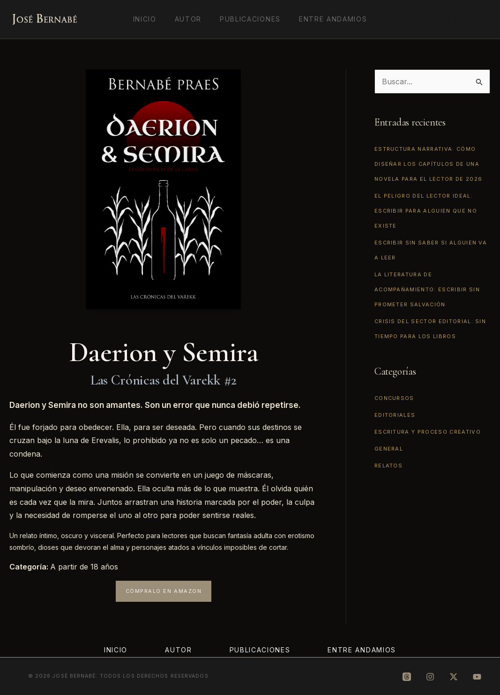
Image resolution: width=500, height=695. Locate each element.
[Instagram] (452, 20)
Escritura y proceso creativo (427, 432)
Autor (190, 19)
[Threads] (436, 20)
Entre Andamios (325, 19)
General (388, 448)
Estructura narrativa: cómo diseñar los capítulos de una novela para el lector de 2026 (428, 164)
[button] (164, 591)
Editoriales (395, 415)
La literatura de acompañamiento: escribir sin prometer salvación (427, 289)
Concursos (394, 398)
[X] (469, 20)
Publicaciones (247, 19)
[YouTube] (486, 20)
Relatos (388, 465)
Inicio (152, 19)
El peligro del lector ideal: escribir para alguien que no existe (425, 210)
